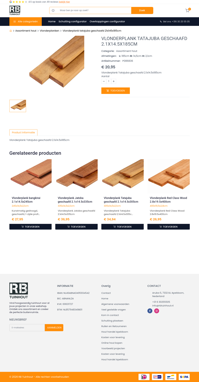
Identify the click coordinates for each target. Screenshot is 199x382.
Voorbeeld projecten (113, 348)
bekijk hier (64, 1)
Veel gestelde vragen (113, 309)
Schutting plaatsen (112, 320)
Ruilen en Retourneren (114, 326)
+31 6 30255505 (161, 301)
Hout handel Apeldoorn (114, 331)
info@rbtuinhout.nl (163, 305)
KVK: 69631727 (65, 304)
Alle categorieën (28, 21)
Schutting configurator (73, 21)
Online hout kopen (111, 342)
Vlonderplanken (49, 30)
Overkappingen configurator (107, 21)
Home (52, 21)
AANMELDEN (54, 327)
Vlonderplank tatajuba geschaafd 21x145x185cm (92, 30)
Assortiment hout (26, 30)
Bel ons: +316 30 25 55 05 (175, 21)
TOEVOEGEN (115, 90)
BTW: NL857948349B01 (69, 309)
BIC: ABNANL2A (65, 298)
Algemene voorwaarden (115, 304)
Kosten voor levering (113, 337)
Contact (106, 293)
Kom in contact (110, 315)
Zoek (142, 10)
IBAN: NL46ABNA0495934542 (73, 293)
